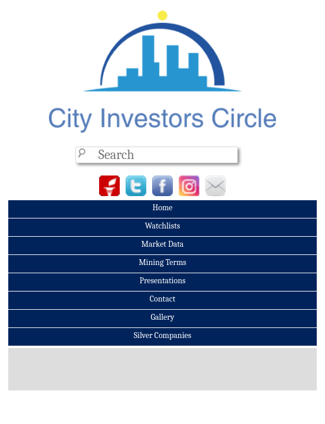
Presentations (162, 281)
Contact (162, 299)
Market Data (163, 244)
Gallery (162, 317)
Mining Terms (162, 262)
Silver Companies (162, 335)
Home (162, 208)
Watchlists (162, 226)
